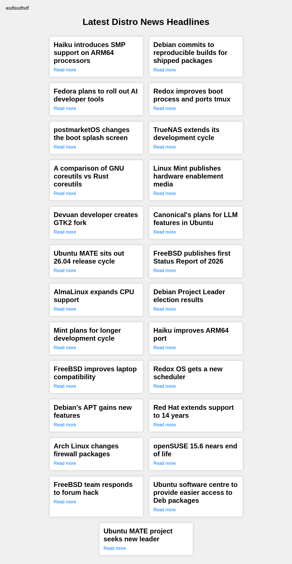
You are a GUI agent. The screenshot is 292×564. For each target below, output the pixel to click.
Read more (65, 69)
